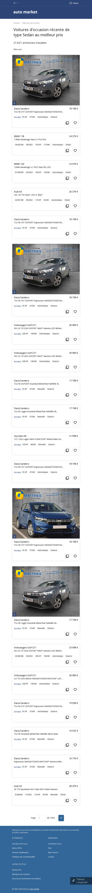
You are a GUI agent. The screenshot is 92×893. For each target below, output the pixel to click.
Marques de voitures (21, 874)
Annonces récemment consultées (26, 878)
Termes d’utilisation (20, 852)
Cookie (51, 856)
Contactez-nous (55, 843)
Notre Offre (17, 848)
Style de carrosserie (31, 23)
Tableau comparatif (82, 881)
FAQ (50, 848)
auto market (34, 889)
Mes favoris (53, 852)
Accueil (16, 23)
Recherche (16, 870)
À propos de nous (19, 843)
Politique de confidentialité (23, 856)
